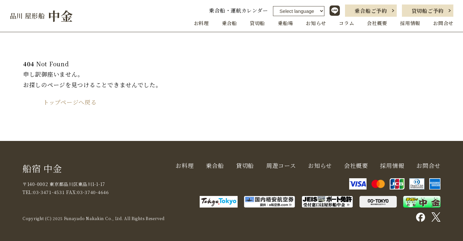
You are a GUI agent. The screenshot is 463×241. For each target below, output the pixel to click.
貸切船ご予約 (428, 10)
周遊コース (281, 165)
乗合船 (229, 23)
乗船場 (285, 23)
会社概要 (377, 23)
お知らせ (316, 23)
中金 (41, 15)
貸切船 (257, 23)
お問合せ (443, 23)
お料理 (201, 23)
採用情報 (410, 23)
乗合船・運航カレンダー (238, 10)
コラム (346, 23)
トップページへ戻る (69, 102)
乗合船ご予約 (371, 10)
